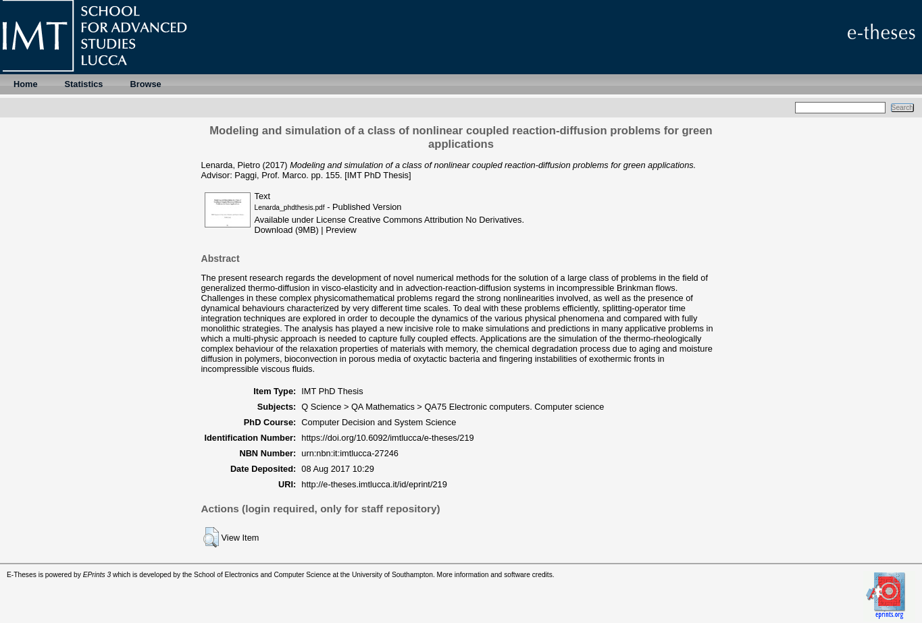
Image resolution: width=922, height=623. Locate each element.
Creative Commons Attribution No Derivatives (435, 220)
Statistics (84, 84)
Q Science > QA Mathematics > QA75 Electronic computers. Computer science (452, 407)
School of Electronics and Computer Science (262, 574)
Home (26, 84)
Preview (341, 230)
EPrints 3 (97, 574)
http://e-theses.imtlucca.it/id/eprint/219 (374, 484)
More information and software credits (495, 574)
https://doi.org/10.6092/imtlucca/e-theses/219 (387, 438)
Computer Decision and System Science (378, 422)
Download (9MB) (287, 230)
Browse (145, 84)
